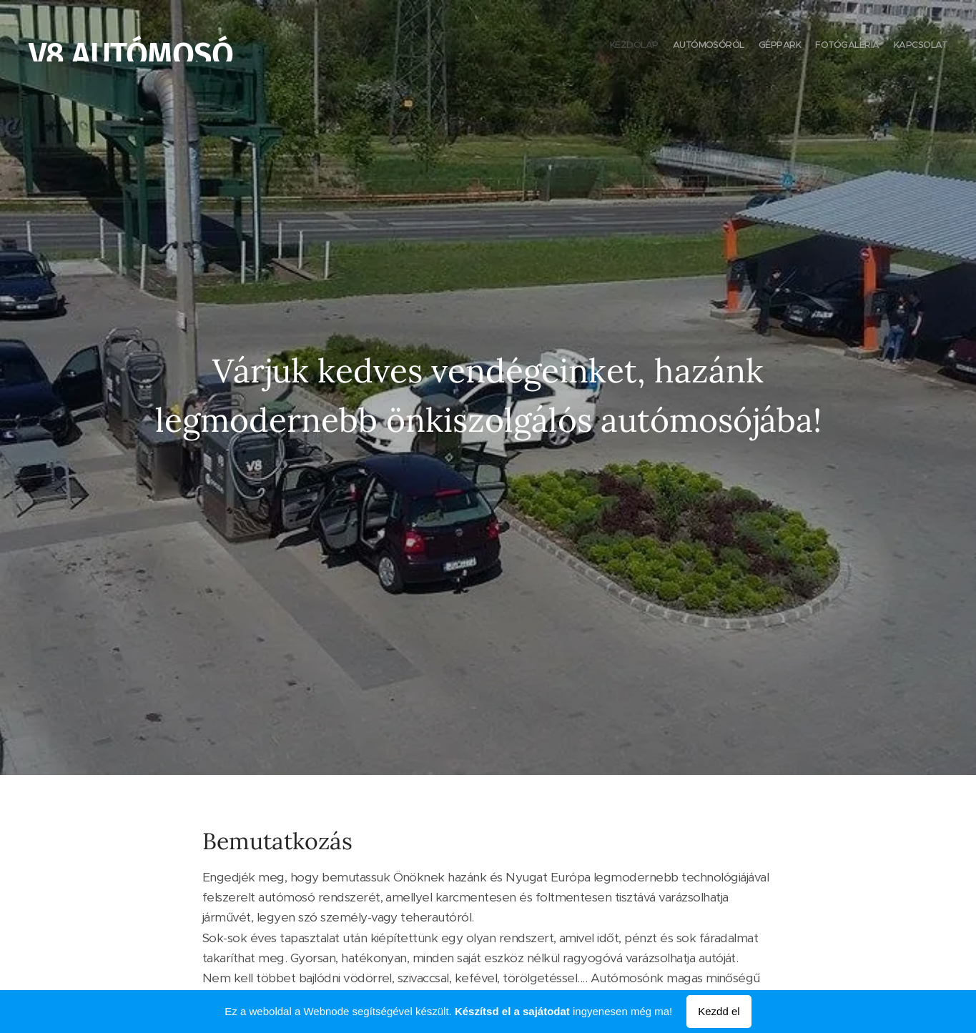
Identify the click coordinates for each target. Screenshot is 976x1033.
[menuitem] (892, 46)
